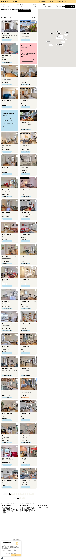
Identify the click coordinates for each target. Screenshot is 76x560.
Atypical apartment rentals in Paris (7, 508)
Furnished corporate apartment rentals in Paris (27, 509)
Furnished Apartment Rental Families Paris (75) (27, 508)
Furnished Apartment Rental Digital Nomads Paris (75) (28, 507)
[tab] (43, 1)
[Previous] (5, 494)
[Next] (32, 494)
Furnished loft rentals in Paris (6, 512)
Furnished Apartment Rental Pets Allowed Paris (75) (10, 509)
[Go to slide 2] (9, 30)
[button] (2, 558)
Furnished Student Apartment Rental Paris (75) (27, 511)
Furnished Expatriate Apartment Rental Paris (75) (28, 510)
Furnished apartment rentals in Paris (10, 503)
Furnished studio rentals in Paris (6, 513)
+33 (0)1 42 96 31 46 (8, 120)
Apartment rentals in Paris (6, 507)
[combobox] (9, 6)
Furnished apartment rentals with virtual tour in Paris (10, 510)
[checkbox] (17, 22)
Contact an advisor (8, 125)
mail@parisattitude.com (9, 123)
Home (2, 503)
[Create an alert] (69, 6)
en (71, 1)
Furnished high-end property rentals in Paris (8, 511)
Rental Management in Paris (43, 507)
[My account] (74, 1)
